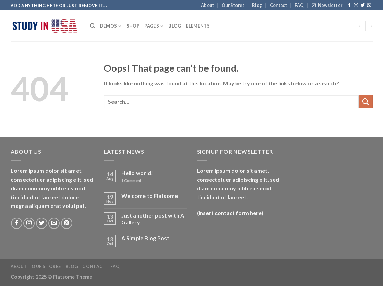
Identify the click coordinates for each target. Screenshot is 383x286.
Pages (154, 26)
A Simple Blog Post (145, 238)
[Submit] (365, 101)
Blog (257, 5)
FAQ (299, 5)
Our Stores (233, 5)
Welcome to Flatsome (149, 195)
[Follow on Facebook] (349, 5)
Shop (133, 26)
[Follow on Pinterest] (66, 223)
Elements (198, 26)
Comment (131, 180)
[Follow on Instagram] (356, 5)
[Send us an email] (369, 5)
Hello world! (137, 173)
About (207, 5)
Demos (111, 26)
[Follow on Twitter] (363, 5)
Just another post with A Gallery (152, 218)
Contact (278, 5)
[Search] (92, 25)
